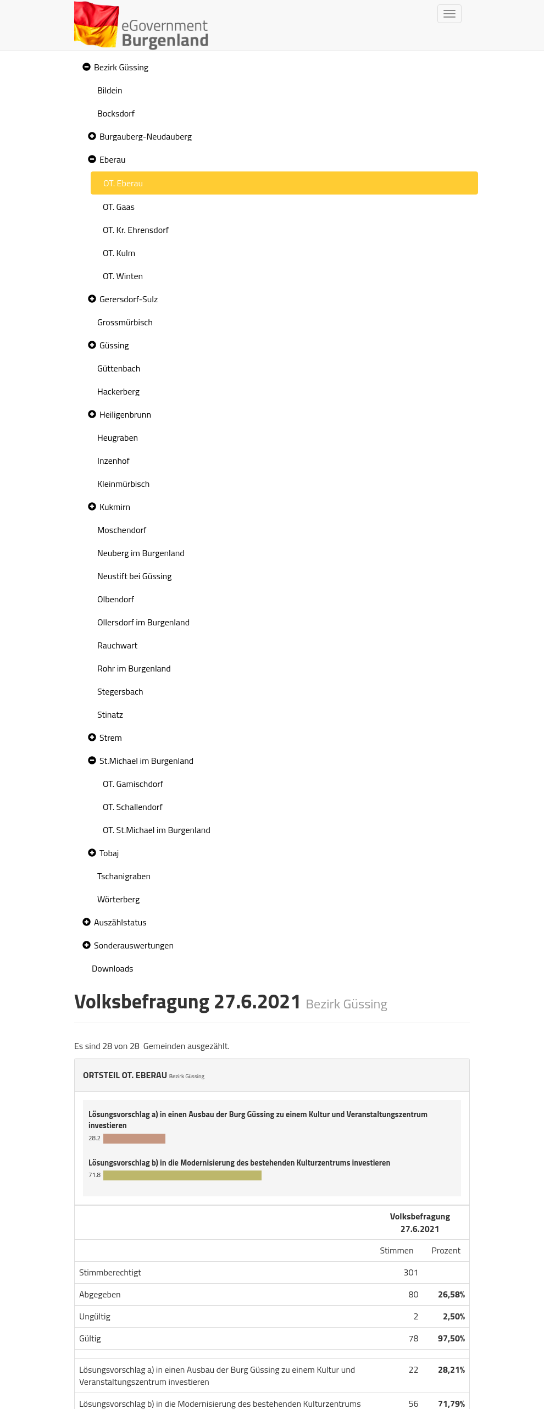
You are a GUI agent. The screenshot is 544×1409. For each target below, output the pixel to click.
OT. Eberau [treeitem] (123, 183)
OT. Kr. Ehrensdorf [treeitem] (136, 229)
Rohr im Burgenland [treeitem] (134, 668)
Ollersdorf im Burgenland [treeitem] (143, 622)
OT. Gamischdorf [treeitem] (133, 783)
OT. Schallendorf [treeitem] (133, 806)
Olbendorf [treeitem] (115, 599)
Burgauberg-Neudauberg (145, 136)
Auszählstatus (120, 922)
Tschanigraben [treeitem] (124, 876)
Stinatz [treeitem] (110, 714)
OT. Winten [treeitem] (123, 275)
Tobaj (109, 852)
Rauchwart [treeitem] (117, 645)
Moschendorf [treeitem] (121, 529)
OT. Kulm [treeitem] (119, 252)
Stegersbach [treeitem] (120, 691)
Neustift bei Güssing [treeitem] (134, 576)
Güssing (114, 345)
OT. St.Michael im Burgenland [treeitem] (156, 829)
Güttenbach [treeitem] (118, 368)
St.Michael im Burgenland (146, 760)
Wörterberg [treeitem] (118, 899)
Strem (110, 737)
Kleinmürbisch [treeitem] (123, 483)
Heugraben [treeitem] (117, 437)
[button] (85, 67)
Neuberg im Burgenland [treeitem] (141, 552)
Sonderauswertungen (134, 945)
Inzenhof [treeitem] (113, 460)
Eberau (112, 159)
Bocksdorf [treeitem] (116, 113)
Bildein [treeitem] (110, 90)
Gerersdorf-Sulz (128, 299)
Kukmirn (114, 506)
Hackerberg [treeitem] (118, 391)
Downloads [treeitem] (113, 968)
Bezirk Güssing (121, 67)
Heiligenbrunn (125, 414)
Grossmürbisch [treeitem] (125, 322)
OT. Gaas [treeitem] (119, 206)
